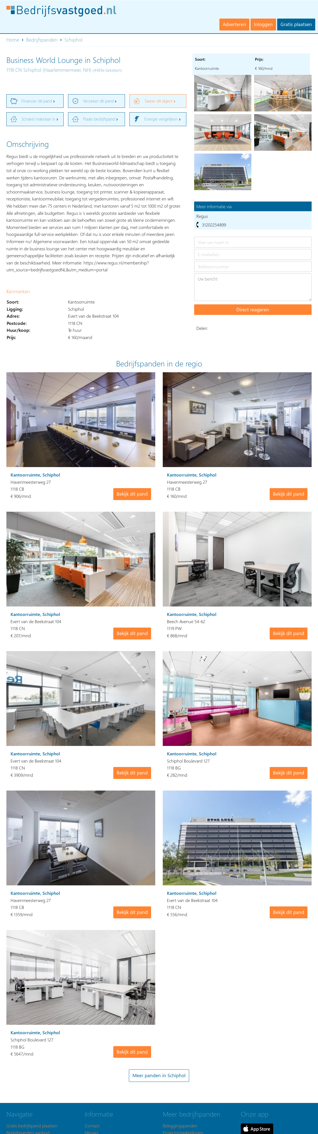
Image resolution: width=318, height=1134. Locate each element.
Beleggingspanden (180, 1125)
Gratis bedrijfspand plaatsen (31, 1125)
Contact (92, 1125)
